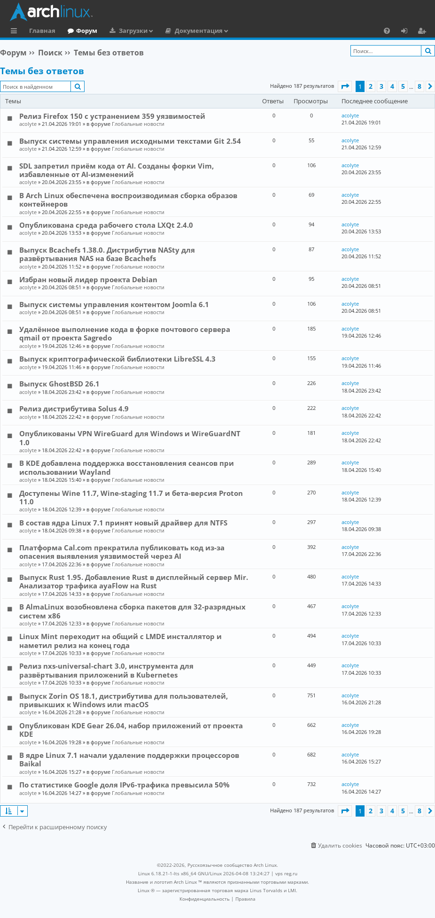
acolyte (28, 123)
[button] (345, 86)
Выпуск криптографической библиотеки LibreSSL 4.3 (117, 358)
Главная (42, 30)
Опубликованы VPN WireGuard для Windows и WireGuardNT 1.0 (130, 438)
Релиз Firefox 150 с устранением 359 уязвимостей (112, 116)
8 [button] (419, 86)
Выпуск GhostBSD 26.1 (59, 383)
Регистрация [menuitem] (424, 32)
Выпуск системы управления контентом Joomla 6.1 (114, 304)
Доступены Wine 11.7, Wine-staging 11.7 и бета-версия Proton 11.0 (131, 497)
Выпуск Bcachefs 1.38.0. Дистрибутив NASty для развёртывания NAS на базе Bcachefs (107, 254)
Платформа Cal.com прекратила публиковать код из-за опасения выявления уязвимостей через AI (122, 552)
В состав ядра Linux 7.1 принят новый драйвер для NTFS (123, 522)
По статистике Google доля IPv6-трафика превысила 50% (124, 784)
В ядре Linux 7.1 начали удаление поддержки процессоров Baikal (129, 759)
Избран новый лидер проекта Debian (88, 279)
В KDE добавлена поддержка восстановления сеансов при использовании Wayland (126, 467)
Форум (86, 30)
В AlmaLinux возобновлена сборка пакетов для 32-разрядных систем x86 (132, 611)
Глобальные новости (138, 123)
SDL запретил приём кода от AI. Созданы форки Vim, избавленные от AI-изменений (116, 170)
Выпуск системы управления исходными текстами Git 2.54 (130, 141)
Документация (199, 30)
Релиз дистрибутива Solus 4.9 (74, 408)
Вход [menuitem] (408, 32)
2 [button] (371, 86)
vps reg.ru (286, 873)
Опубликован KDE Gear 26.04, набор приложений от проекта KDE (131, 730)
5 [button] (403, 86)
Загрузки (133, 30)
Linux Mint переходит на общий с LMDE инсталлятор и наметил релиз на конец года (120, 640)
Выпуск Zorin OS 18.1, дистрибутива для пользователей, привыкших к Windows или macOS (123, 700)
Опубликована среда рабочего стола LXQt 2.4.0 (106, 225)
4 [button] (392, 86)
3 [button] (381, 86)
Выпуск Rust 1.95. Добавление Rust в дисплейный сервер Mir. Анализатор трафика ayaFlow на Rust (133, 581)
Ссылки (15, 32)
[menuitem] (387, 30)
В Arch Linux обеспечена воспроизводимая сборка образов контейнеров (128, 199)
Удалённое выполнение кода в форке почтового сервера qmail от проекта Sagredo (124, 333)
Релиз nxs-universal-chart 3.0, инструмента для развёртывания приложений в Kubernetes (106, 670)
